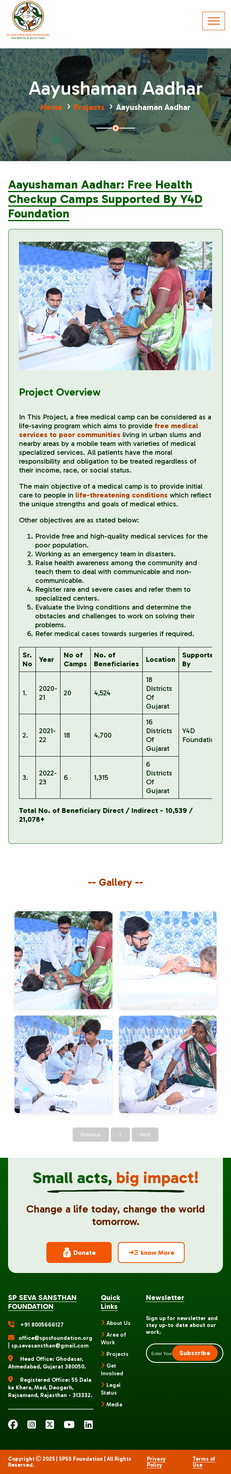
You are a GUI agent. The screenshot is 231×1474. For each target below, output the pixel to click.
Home (51, 107)
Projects (89, 107)
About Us (118, 1323)
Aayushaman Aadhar (153, 107)
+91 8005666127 (42, 1324)
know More (151, 1252)
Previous (91, 1135)
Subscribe (194, 1353)
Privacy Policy (156, 1462)
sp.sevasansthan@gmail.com (50, 1345)
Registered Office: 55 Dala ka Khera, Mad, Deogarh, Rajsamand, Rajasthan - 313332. (50, 1388)
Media (114, 1404)
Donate (79, 1252)
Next (145, 1135)
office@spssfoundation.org (55, 1338)
